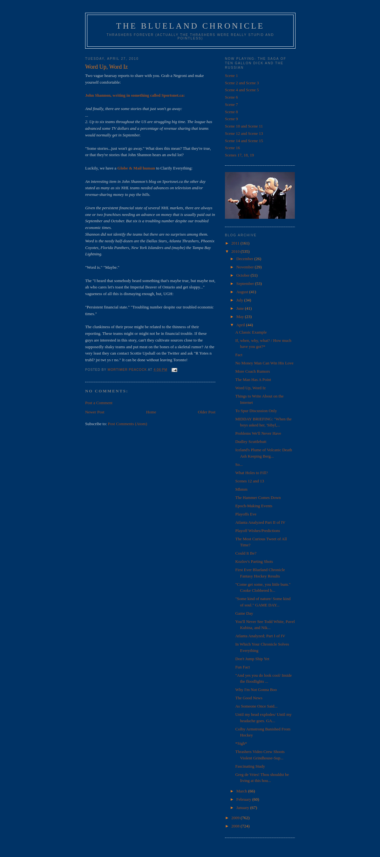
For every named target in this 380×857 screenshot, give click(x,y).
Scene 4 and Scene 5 (242, 89)
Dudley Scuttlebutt (250, 441)
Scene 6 (231, 97)
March (242, 791)
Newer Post (94, 412)
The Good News (248, 697)
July (240, 300)
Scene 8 (231, 111)
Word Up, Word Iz (250, 387)
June (240, 308)
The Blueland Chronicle (190, 26)
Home (151, 412)
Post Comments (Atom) (127, 423)
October (243, 275)
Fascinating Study (250, 766)
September (245, 283)
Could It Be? (245, 553)
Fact (238, 354)
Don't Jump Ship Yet (252, 658)
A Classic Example (251, 332)
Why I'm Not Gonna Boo (256, 689)
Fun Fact (242, 667)
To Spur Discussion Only (256, 410)
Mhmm (241, 489)
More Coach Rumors (252, 371)
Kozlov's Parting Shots (254, 561)
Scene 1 (231, 75)
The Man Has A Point (253, 379)
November (245, 267)
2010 (236, 251)
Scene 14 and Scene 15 (244, 140)
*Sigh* (241, 743)
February (244, 799)
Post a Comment (98, 402)
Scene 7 (231, 104)
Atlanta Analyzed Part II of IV (260, 522)
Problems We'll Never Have (258, 433)
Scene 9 (231, 118)
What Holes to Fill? (251, 472)
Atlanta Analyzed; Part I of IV (260, 635)
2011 (236, 243)
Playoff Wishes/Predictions (257, 530)
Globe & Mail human (136, 168)
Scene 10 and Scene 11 (244, 126)
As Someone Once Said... (256, 706)
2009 (236, 817)
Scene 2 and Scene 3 (242, 82)
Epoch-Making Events (253, 505)
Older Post (206, 412)
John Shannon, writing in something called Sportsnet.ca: (135, 95)
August (242, 291)
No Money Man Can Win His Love (264, 363)
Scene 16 (232, 147)
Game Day (244, 613)
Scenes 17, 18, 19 (239, 155)
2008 (236, 826)
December (245, 258)
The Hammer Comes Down (258, 497)
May (240, 316)
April (241, 324)
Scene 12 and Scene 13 (244, 133)
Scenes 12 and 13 (249, 481)
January (243, 807)
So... (238, 464)
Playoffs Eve (245, 514)
